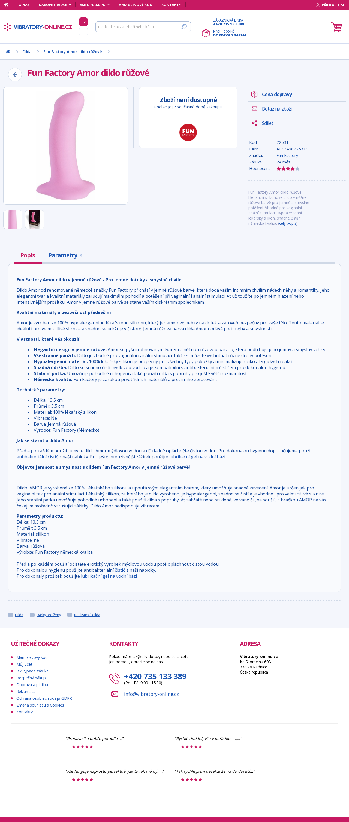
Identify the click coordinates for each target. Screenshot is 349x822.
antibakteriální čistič (37, 457)
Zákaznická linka (229, 22)
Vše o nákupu (93, 4)
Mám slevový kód (135, 4)
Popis (27, 255)
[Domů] (9, 4)
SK (84, 31)
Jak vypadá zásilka (32, 671)
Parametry (65, 255)
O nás (24, 4)
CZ (83, 21)
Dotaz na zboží (277, 108)
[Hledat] (143, 26)
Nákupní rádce (53, 4)
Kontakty (171, 4)
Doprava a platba (32, 684)
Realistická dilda (87, 614)
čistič (119, 570)
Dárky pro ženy (49, 614)
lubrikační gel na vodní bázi (197, 457)
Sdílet (267, 123)
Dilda (19, 614)
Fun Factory (287, 155)
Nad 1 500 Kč (229, 33)
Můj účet (24, 664)
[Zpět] (15, 74)
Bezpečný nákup (31, 677)
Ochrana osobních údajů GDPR (44, 698)
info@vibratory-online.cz (151, 694)
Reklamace (26, 691)
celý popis (287, 223)
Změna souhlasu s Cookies (40, 705)
